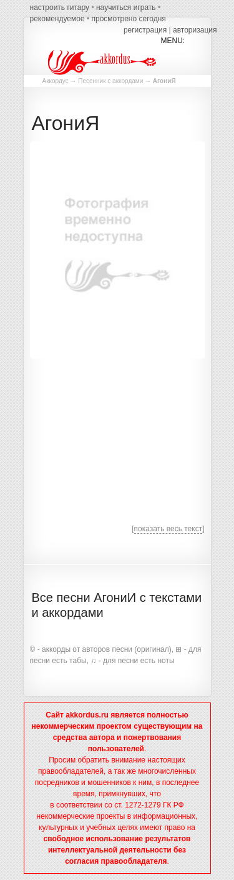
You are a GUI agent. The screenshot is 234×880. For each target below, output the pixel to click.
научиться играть (126, 7)
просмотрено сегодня (128, 18)
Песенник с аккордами (110, 81)
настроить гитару (60, 7)
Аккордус (55, 81)
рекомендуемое (57, 18)
